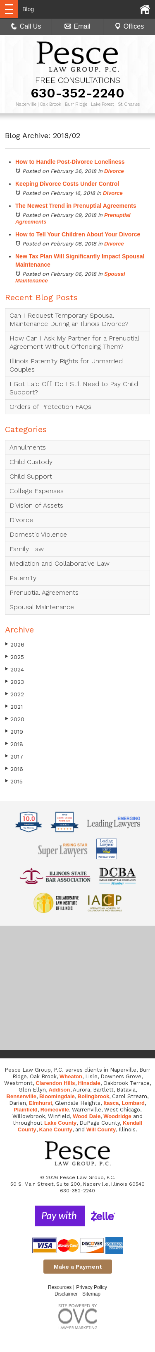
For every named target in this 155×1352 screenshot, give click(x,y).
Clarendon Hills (55, 1083)
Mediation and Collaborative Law (60, 563)
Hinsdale (89, 1083)
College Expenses (37, 491)
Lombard (133, 1103)
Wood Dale (86, 1116)
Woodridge (117, 1116)
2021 (14, 706)
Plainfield (26, 1109)
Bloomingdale (57, 1096)
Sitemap (91, 1294)
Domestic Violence (38, 534)
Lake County (60, 1123)
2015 (14, 781)
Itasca (111, 1103)
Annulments (28, 447)
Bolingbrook (94, 1096)
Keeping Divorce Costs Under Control (67, 183)
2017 (14, 756)
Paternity (23, 578)
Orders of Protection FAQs (50, 407)
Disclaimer (66, 1294)
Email (77, 26)
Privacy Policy (91, 1287)
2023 (14, 682)
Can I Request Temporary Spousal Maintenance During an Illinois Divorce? (69, 319)
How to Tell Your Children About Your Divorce (77, 234)
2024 (14, 669)
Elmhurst (40, 1103)
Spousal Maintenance (42, 607)
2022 (14, 694)
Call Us (26, 26)
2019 (14, 731)
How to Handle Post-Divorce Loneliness (70, 161)
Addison (59, 1090)
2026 (14, 644)
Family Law (27, 549)
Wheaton (71, 1076)
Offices (129, 26)
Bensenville (21, 1096)
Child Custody (31, 462)
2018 (14, 744)
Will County (101, 1129)
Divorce (114, 171)
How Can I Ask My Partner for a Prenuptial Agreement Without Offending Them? (74, 342)
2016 (14, 769)
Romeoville (55, 1109)
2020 (14, 719)
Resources (60, 1287)
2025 (14, 657)
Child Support (31, 476)
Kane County (55, 1129)
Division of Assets (36, 505)
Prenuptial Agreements (44, 592)
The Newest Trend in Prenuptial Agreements (75, 205)
